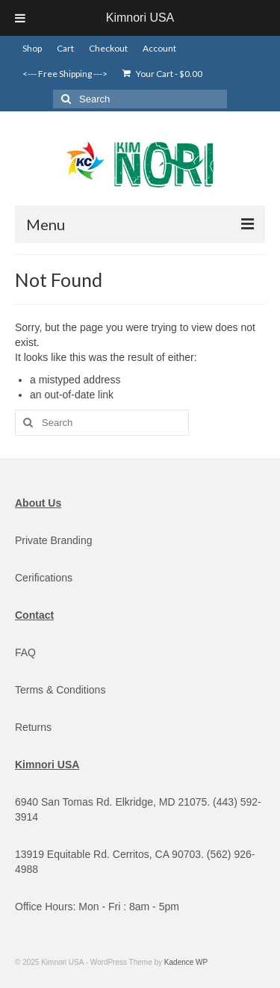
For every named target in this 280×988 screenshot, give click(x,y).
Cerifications (43, 578)
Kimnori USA (140, 17)
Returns (33, 727)
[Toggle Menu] (20, 18)
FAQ (25, 652)
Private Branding (54, 540)
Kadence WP (186, 962)
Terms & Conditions (60, 690)
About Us (38, 503)
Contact (34, 615)
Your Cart (162, 73)
